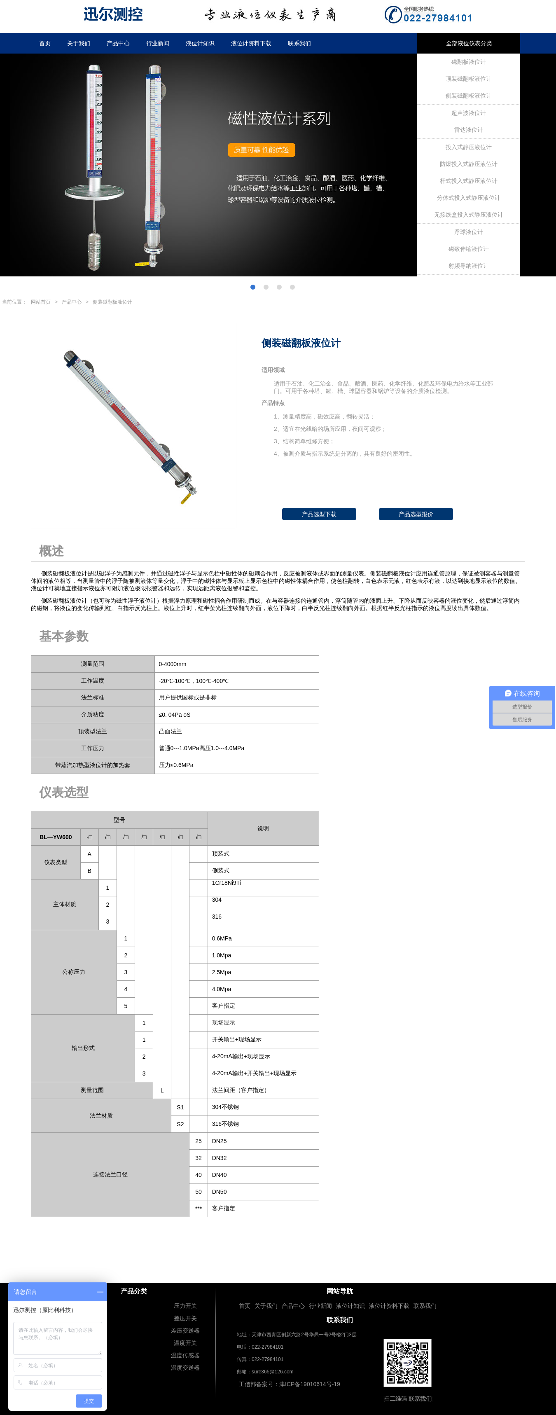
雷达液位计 (468, 129)
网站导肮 (340, 1291)
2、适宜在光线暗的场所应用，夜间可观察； (330, 429)
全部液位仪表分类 (469, 43)
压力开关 (185, 1306)
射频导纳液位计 (469, 265)
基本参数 (64, 636)
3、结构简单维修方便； (304, 441)
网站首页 (41, 302)
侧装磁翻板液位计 (469, 95)
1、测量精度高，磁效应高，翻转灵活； (324, 416)
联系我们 (299, 43)
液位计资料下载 (251, 43)
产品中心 (118, 43)
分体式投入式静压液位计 (468, 197)
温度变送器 (185, 1367)
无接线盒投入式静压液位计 (468, 214)
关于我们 (78, 43)
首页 (45, 43)
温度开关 (185, 1343)
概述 (51, 551)
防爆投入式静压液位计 (469, 164)
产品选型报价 (416, 514)
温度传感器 (185, 1355)
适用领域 (273, 370)
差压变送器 (185, 1330)
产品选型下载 (319, 514)
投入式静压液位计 (469, 147)
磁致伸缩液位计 (469, 249)
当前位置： (14, 302)
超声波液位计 (468, 113)
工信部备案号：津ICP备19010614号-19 (289, 1384)
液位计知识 (200, 43)
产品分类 (134, 1291)
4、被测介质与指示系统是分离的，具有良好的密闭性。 (345, 453)
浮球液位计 (468, 232)
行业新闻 (157, 43)
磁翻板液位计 (468, 61)
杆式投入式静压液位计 (469, 181)
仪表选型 (64, 792)
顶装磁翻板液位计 (469, 78)
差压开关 (185, 1318)
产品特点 (273, 403)
